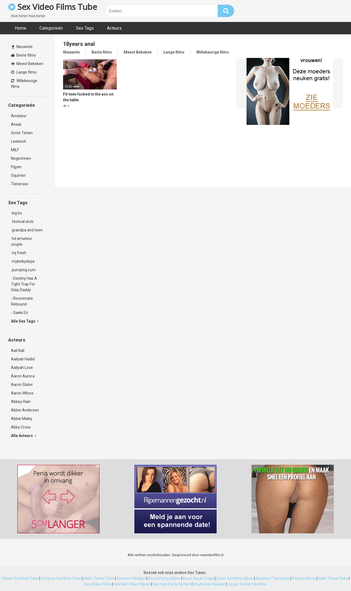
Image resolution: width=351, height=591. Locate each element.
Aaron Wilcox (22, 393)
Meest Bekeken (27, 63)
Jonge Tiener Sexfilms (247, 584)
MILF (15, 150)
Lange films (23, 72)
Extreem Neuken (131, 578)
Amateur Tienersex (273, 578)
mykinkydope (23, 261)
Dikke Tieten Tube (98, 578)
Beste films (23, 55)
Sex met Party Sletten (172, 584)
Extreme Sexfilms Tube (61, 578)
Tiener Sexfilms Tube (19, 578)
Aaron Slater (22, 384)
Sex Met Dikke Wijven (132, 584)
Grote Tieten (22, 133)
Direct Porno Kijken (164, 578)
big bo (16, 213)
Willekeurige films (24, 84)
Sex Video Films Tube (52, 6)
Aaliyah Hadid (23, 359)
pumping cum (23, 270)
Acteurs (114, 28)
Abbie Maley (21, 418)
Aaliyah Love (22, 367)
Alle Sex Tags (25, 321)
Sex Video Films (97, 584)
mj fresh (18, 253)
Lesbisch (18, 141)
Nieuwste (22, 46)
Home (20, 28)
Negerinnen (21, 158)
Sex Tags (85, 28)
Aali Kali (17, 350)
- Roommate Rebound (22, 301)
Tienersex (19, 184)
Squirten (18, 175)
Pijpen (16, 167)
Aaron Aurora (23, 376)
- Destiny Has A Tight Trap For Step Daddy (24, 284)
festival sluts (22, 221)
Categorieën (51, 28)
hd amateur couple (21, 241)
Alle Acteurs (23, 435)
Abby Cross (21, 427)
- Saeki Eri (19, 312)
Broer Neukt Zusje (198, 578)
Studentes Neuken (209, 584)
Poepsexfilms (304, 578)
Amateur (19, 116)
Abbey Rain (21, 401)
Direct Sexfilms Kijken (234, 578)
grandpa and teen (27, 230)
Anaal (16, 124)
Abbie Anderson (25, 410)
